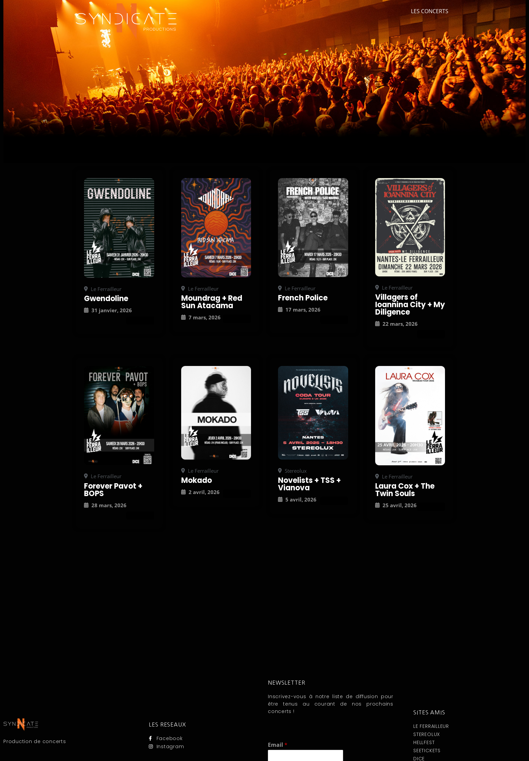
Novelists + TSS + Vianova (309, 484)
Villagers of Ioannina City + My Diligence (410, 304)
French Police (303, 298)
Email (277, 744)
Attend (140, 320)
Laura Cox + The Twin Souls (405, 490)
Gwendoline (106, 298)
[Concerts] (119, 227)
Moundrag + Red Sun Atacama (211, 302)
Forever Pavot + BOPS (113, 490)
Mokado (196, 480)
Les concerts (429, 11)
